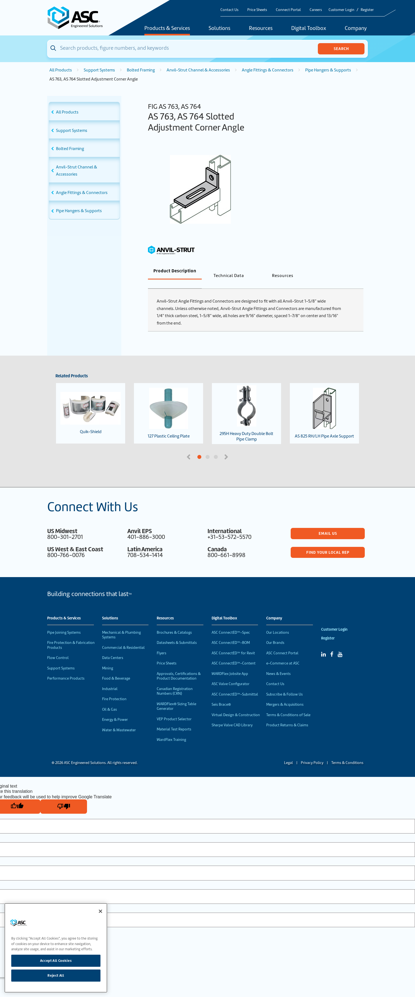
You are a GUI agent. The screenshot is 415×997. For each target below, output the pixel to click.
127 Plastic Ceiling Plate (169, 404)
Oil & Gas (109, 700)
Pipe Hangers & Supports (328, 70)
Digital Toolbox (308, 29)
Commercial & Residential (123, 638)
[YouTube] (340, 645)
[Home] (78, 17)
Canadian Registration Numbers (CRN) (175, 682)
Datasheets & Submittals (177, 633)
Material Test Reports (174, 720)
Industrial (109, 679)
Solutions (219, 29)
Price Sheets (257, 9)
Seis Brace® (221, 695)
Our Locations (277, 623)
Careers (316, 9)
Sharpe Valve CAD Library (232, 716)
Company (356, 29)
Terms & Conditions (347, 753)
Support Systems (99, 70)
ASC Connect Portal (282, 644)
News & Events (278, 664)
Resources (261, 29)
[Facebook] (331, 645)
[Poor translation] (63, 797)
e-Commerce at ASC (282, 654)
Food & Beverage (116, 669)
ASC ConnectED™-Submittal (235, 685)
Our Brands (275, 633)
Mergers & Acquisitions (285, 695)
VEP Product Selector (174, 710)
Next (226, 447)
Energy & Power (115, 710)
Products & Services (167, 29)
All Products (60, 70)
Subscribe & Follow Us (284, 685)
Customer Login (341, 9)
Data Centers (112, 648)
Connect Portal (288, 9)
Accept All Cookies (56, 960)
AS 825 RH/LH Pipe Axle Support (324, 404)
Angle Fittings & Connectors (267, 70)
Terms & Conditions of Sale (288, 706)
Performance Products (66, 669)
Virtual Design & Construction (236, 706)
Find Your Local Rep (327, 543)
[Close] (100, 911)
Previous (189, 447)
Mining (107, 659)
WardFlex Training (171, 730)
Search (341, 48)
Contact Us (229, 9)
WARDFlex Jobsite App (230, 664)
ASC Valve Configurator (230, 674)
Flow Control (58, 648)
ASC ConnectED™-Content (234, 654)
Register (367, 9)
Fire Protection (114, 690)
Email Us (328, 524)
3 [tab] (236, 448)
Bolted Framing (141, 70)
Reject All (55, 975)
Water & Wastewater (119, 721)
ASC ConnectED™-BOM (231, 633)
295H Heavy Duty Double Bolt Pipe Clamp (246, 404)
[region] (55, 948)
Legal (288, 753)
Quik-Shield (90, 404)
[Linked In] (323, 645)
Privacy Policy (312, 753)
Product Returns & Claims (287, 716)
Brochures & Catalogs (174, 623)
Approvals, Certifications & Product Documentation (179, 667)
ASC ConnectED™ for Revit (233, 644)
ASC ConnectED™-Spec (231, 623)
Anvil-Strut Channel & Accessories (198, 70)
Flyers (161, 644)
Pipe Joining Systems (64, 623)
